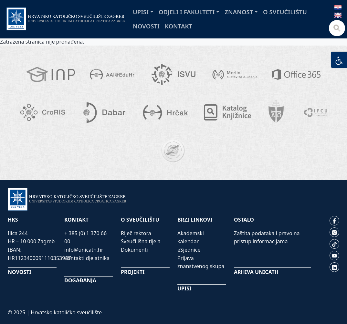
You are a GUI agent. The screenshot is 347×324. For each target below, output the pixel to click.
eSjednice (189, 249)
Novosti (146, 26)
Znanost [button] (239, 12)
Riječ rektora (136, 233)
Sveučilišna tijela (141, 241)
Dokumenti (134, 249)
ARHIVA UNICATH (256, 272)
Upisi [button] (141, 12)
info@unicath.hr (83, 249)
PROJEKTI (132, 272)
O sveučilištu (285, 12)
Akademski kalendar (190, 237)
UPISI (184, 288)
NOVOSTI (19, 272)
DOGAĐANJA (80, 280)
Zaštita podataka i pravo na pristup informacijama (267, 237)
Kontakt (178, 26)
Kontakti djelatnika (87, 258)
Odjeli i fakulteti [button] (187, 12)
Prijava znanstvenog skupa (200, 262)
